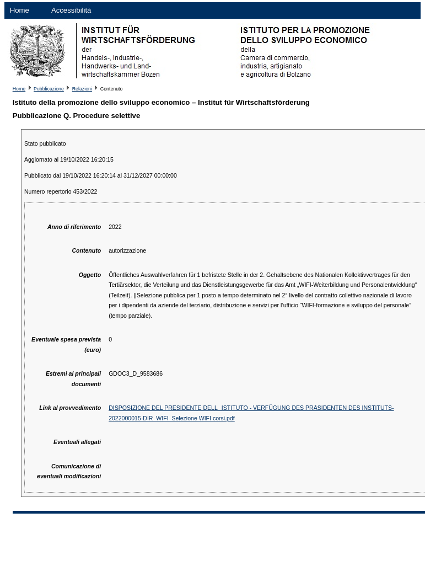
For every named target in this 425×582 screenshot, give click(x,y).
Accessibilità (71, 10)
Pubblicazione (49, 89)
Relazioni (82, 89)
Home (19, 10)
